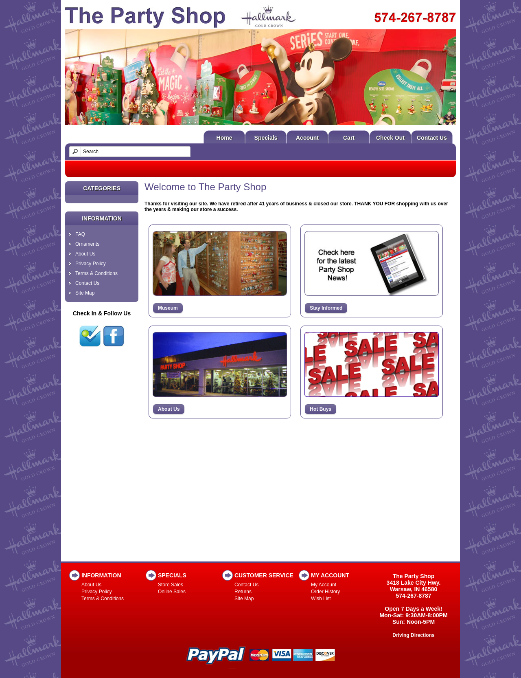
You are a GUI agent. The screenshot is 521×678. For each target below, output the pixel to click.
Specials (266, 137)
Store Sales (170, 585)
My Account (323, 585)
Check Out (390, 137)
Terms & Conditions (96, 273)
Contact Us (432, 137)
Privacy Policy (90, 263)
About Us (85, 254)
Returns (243, 591)
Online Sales (172, 591)
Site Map (84, 293)
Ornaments (87, 244)
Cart (349, 137)
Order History (325, 591)
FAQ (80, 234)
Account (307, 137)
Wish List (321, 598)
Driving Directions (413, 635)
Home (224, 137)
